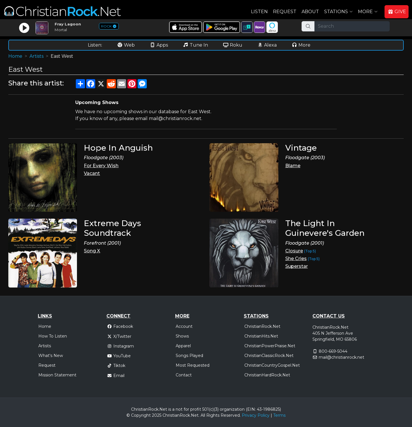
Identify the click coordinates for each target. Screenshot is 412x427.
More (301, 45)
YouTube (119, 356)
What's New (50, 356)
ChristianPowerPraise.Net (269, 346)
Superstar (296, 266)
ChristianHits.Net (261, 336)
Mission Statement (57, 375)
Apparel (183, 346)
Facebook (120, 326)
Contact (184, 375)
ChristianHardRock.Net (267, 375)
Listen (259, 11)
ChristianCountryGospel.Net (272, 365)
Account (184, 326)
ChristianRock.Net (262, 326)
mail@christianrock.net (341, 357)
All (203, 415)
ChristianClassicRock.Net (269, 356)
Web (126, 45)
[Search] (352, 26)
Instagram (120, 346)
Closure (294, 251)
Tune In (195, 45)
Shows (182, 336)
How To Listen (52, 336)
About (310, 11)
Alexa (267, 45)
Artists (36, 56)
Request (284, 11)
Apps (159, 45)
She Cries (296, 258)
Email (115, 376)
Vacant (92, 173)
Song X (92, 251)
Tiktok (116, 366)
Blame (292, 165)
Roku (232, 45)
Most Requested (192, 365)
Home (15, 56)
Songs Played (189, 356)
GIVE (397, 11)
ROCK (109, 26)
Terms (279, 415)
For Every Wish (101, 165)
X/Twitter (119, 336)
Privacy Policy (256, 415)
